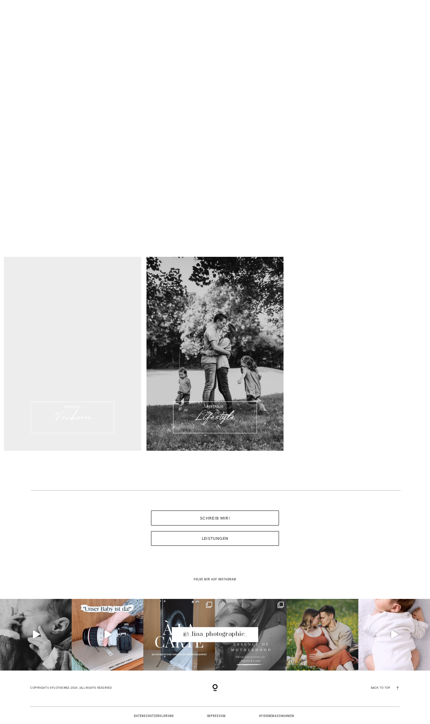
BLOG (273, 26)
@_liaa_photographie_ (215, 634)
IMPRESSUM (216, 716)
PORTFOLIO (83, 26)
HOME (36, 26)
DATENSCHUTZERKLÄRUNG (153, 716)
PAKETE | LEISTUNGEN (330, 26)
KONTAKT (390, 26)
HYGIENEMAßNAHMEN (276, 716)
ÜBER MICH (134, 26)
